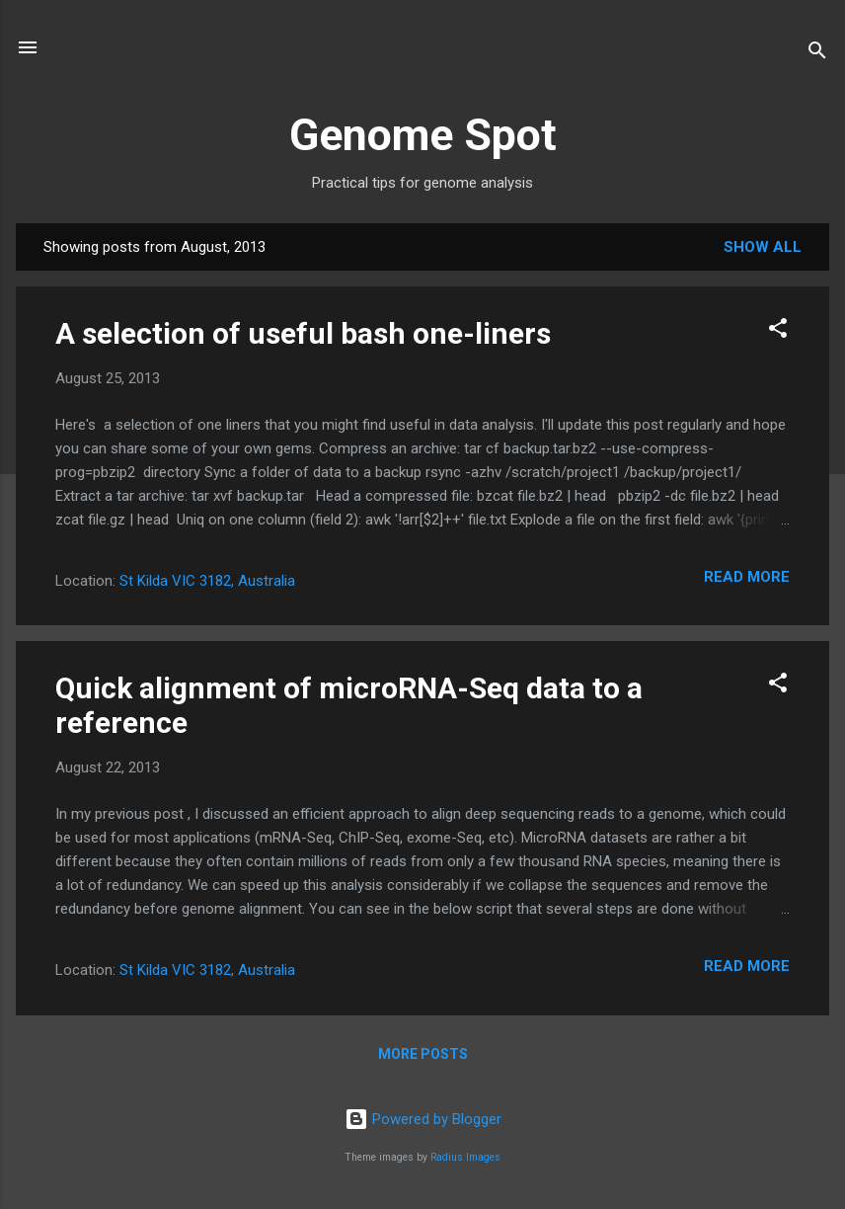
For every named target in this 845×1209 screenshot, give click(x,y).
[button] (778, 331)
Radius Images (465, 1157)
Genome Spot (423, 135)
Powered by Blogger (423, 1119)
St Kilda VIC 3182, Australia (207, 581)
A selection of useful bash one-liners (303, 333)
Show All (763, 247)
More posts (423, 1054)
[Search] (817, 54)
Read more (747, 577)
